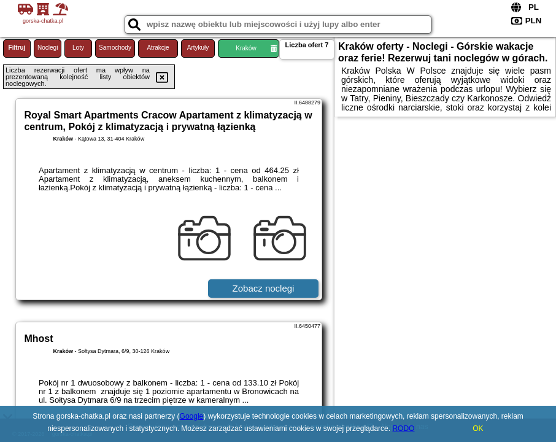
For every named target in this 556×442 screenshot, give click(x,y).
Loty (78, 47)
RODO (403, 428)
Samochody (115, 47)
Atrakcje (158, 47)
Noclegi (47, 47)
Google (192, 416)
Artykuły (198, 47)
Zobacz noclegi (264, 288)
